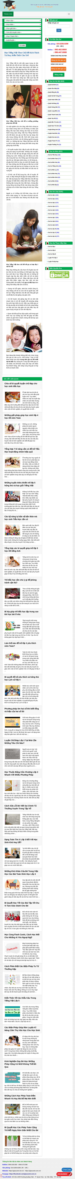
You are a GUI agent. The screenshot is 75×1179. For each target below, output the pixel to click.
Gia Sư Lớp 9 (53, 225)
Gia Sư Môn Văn (54, 162)
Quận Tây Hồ (53, 118)
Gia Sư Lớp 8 (53, 221)
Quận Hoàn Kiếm (54, 99)
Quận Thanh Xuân (54, 114)
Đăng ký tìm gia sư (58, 60)
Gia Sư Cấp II (52, 250)
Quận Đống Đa (53, 92)
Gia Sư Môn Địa (53, 184)
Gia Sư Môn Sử (53, 181)
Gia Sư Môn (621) (56, 151)
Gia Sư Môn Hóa (54, 173)
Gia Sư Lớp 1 (53, 195)
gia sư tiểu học (30, 282)
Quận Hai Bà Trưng (54, 96)
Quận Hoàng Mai (54, 107)
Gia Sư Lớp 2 (53, 199)
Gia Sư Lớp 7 (53, 217)
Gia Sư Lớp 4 (53, 206)
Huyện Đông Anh (54, 129)
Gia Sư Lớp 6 (53, 214)
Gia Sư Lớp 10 (53, 229)
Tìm (59, 30)
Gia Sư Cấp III (52, 254)
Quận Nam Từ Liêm (54, 126)
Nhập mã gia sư (53, 23)
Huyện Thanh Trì (54, 141)
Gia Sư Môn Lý (53, 170)
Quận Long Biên (54, 111)
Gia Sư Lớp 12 (53, 236)
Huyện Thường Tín (54, 144)
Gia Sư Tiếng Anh (54, 166)
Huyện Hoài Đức (54, 133)
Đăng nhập (59, 74)
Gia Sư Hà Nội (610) (57, 81)
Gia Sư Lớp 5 (53, 210)
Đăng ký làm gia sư (58, 69)
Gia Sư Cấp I (51, 246)
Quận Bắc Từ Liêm (54, 122)
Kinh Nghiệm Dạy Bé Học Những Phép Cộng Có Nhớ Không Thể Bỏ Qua (20, 1064)
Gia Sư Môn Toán (54, 158)
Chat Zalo (67, 1170)
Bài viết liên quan (11, 379)
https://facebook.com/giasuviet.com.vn (22, 1174)
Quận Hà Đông (53, 103)
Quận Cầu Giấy (53, 88)
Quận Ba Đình (53, 84)
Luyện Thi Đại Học (53, 261)
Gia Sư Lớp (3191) (56, 191)
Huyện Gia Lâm (53, 137)
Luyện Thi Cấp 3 (52, 257)
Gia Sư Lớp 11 (53, 232)
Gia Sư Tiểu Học (54, 155)
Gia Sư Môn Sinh (54, 177)
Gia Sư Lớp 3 (53, 202)
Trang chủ (8, 14)
